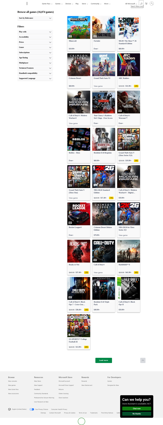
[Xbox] (34, 3)
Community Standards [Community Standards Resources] (41, 393)
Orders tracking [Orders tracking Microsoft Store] (63, 393)
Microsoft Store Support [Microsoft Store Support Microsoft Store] (66, 385)
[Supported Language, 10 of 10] (35, 78)
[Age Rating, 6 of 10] (35, 58)
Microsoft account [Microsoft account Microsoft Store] (64, 381)
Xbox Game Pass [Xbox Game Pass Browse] (13, 389)
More (106, 3)
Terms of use (83, 413)
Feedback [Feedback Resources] (37, 389)
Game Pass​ (46, 3)
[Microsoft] (17, 3)
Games (57, 3)
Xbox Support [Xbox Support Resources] (38, 385)
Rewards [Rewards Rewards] (84, 381)
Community (95, 3)
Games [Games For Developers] (109, 381)
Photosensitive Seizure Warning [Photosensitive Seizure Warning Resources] (44, 397)
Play (77, 3)
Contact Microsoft (55, 413)
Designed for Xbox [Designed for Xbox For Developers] (113, 385)
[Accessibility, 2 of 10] (35, 37)
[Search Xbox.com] (141, 3)
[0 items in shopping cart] (146, 3)
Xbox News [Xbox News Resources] (37, 381)
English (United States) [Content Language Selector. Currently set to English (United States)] (19, 409)
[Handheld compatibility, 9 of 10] (35, 73)
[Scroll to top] (142, 360)
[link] (78, 33)
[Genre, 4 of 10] (35, 47)
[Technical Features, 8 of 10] (35, 68)
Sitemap (43, 413)
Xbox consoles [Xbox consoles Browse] (12, 381)
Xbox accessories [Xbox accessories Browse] (13, 393)
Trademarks (94, 413)
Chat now (137, 409)
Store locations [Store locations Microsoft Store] (63, 397)
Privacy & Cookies (69, 413)
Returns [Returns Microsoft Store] (61, 389)
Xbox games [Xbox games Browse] (12, 385)
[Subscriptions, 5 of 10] (35, 52)
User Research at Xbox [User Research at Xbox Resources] (41, 402)
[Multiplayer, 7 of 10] (35, 63)
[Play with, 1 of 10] (35, 32)
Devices (68, 3)
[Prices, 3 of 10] (35, 42)
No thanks (137, 414)
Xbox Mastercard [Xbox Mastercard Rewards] (87, 385)
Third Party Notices (107, 413)
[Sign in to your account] (152, 3)
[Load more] (103, 360)
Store (84, 3)
